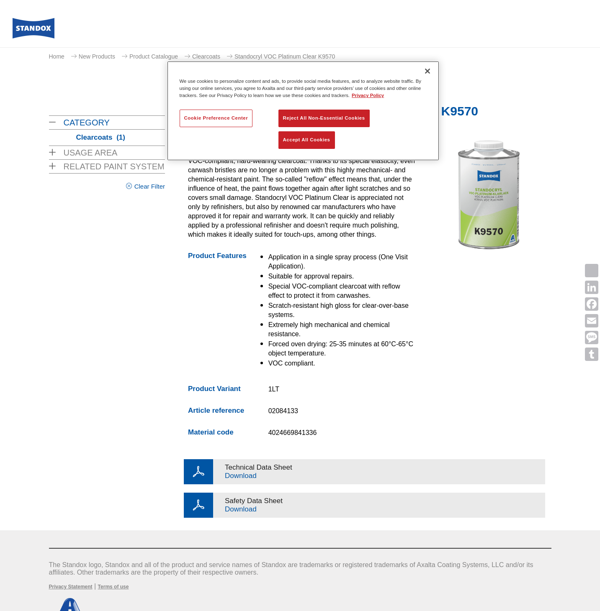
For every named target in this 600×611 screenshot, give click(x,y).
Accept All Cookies (306, 139)
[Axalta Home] (33, 30)
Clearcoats (206, 56)
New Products (97, 56)
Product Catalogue (153, 56)
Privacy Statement (71, 587)
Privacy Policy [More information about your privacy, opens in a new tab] (368, 95)
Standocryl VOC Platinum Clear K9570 (284, 56)
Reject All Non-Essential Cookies (324, 117)
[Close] (427, 71)
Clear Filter (149, 186)
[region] (303, 111)
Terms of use (113, 587)
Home (56, 56)
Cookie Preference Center (216, 117)
